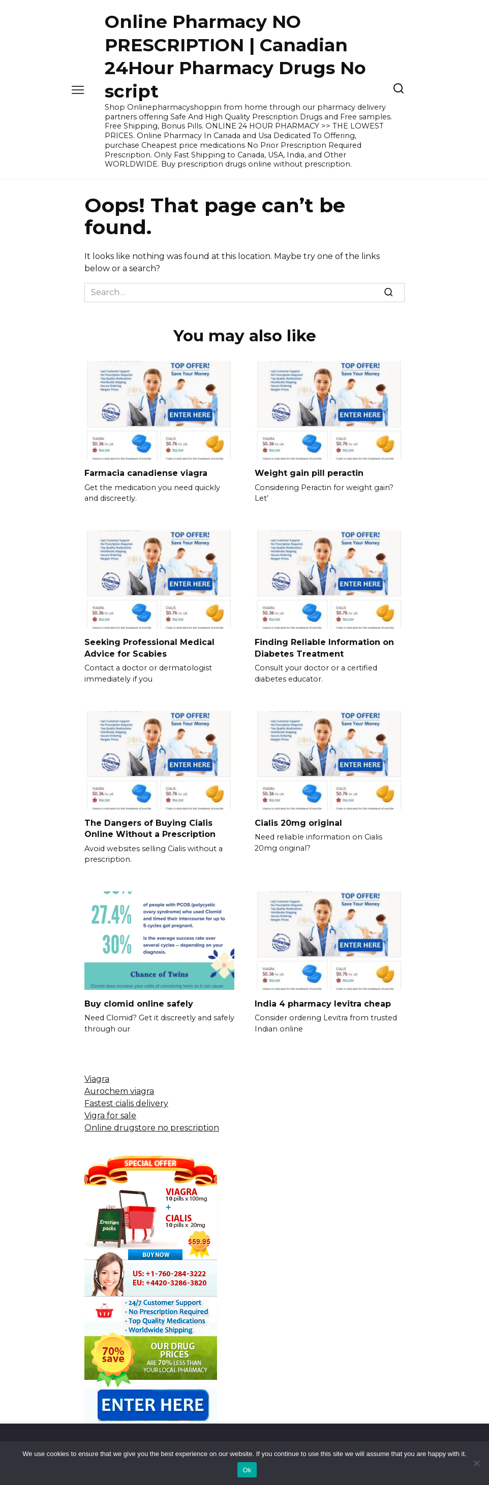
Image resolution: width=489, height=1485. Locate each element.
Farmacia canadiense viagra (145, 473)
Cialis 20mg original (298, 823)
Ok (246, 1470)
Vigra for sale (110, 1115)
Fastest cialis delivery (126, 1103)
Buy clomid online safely (138, 1003)
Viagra (96, 1079)
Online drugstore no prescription (151, 1128)
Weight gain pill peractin (309, 473)
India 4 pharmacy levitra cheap (323, 1003)
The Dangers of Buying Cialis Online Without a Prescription (150, 828)
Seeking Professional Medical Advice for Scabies (149, 647)
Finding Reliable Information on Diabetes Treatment (324, 647)
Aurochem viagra (119, 1091)
